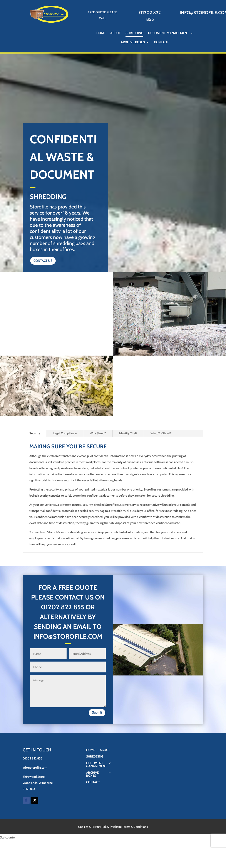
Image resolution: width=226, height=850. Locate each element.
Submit (97, 712)
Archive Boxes (133, 42)
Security (34, 433)
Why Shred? (98, 433)
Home (100, 33)
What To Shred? (161, 433)
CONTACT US (42, 261)
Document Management (168, 33)
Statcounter (8, 837)
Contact (161, 42)
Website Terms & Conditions (129, 827)
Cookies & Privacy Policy (93, 827)
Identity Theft (128, 433)
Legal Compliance (65, 433)
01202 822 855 (62, 607)
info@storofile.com (35, 767)
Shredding (134, 33)
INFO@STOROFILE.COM (67, 636)
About (115, 33)
